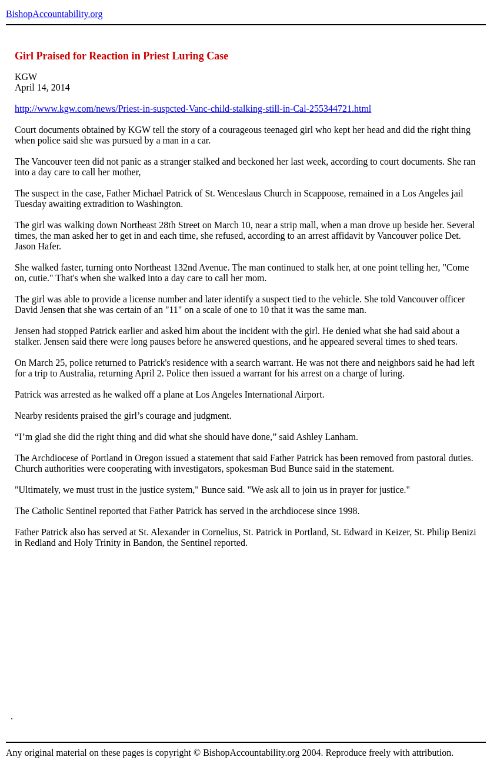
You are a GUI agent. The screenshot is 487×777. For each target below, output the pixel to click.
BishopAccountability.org (54, 14)
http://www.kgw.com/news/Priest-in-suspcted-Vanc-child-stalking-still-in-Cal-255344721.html (193, 109)
